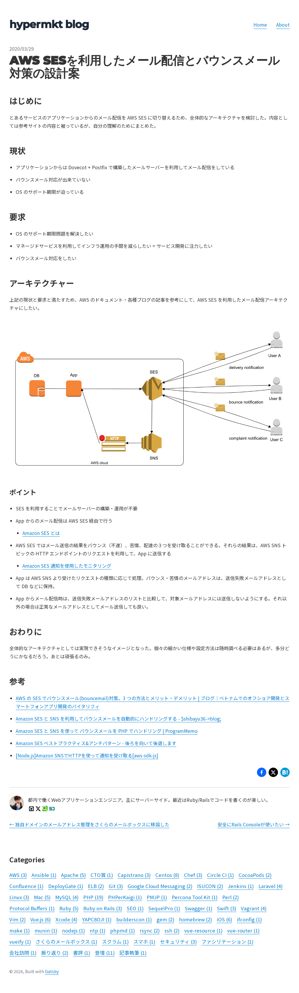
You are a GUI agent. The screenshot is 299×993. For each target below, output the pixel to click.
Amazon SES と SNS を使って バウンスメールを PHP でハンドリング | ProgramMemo (107, 730)
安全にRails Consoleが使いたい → (254, 824)
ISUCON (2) (210, 886)
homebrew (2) (195, 919)
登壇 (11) (105, 952)
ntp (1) (97, 930)
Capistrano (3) (134, 874)
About (283, 24)
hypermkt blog (49, 24)
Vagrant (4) (254, 908)
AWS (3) (18, 874)
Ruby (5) (69, 908)
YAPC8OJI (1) (97, 919)
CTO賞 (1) (102, 874)
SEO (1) (135, 908)
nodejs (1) (73, 930)
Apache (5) (73, 874)
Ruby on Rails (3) (102, 908)
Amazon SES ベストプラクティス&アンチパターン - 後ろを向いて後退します (96, 743)
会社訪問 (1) (22, 952)
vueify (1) (20, 941)
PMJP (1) (157, 897)
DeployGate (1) (65, 886)
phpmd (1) (122, 930)
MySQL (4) (67, 897)
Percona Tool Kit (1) (195, 897)
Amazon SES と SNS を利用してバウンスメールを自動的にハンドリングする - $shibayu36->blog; (118, 718)
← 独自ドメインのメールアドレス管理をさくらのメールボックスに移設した (89, 824)
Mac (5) (42, 897)
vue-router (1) (243, 930)
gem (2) (165, 919)
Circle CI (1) (220, 874)
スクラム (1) (115, 941)
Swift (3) (226, 908)
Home (260, 24)
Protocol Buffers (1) (32, 908)
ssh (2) (172, 930)
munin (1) (45, 930)
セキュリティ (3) (178, 941)
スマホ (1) (144, 941)
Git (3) (116, 886)
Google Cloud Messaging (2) (160, 886)
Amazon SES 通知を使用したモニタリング (66, 565)
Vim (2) (17, 919)
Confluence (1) (26, 886)
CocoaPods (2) (255, 874)
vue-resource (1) (203, 930)
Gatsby (52, 971)
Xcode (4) (66, 919)
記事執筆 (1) (133, 952)
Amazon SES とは (41, 532)
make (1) (19, 930)
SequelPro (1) (164, 908)
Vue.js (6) (40, 919)
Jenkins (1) (241, 886)
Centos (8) (167, 874)
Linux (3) (19, 897)
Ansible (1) (44, 874)
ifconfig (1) (249, 919)
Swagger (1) (198, 908)
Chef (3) (193, 874)
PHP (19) (93, 897)
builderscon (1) (134, 919)
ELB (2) (96, 886)
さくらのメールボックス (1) (66, 941)
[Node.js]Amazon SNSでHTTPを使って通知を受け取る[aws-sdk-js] (87, 755)
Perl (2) (230, 897)
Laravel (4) (270, 886)
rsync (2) (150, 930)
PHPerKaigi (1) (125, 897)
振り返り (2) (54, 952)
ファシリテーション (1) (227, 941)
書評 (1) (81, 952)
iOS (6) (224, 919)
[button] (273, 773)
